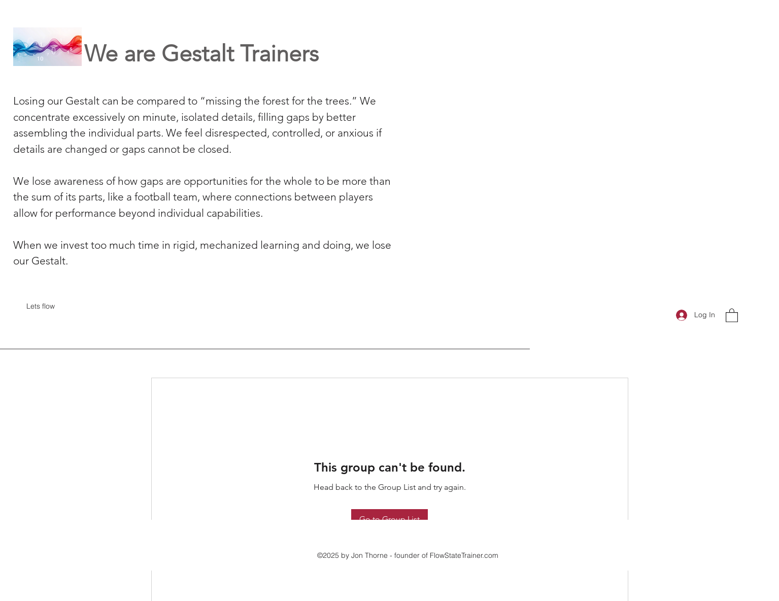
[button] (732, 315)
